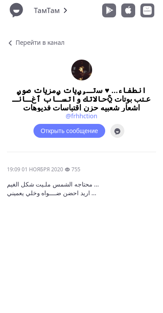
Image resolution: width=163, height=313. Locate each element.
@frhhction (81, 116)
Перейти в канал (35, 42)
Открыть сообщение (69, 130)
